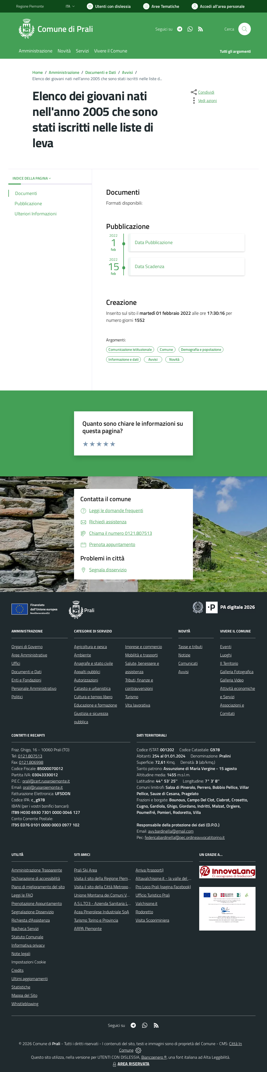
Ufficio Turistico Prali (153, 895)
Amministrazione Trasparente (36, 870)
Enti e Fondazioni (26, 680)
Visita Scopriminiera (152, 920)
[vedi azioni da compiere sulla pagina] (203, 100)
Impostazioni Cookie (28, 962)
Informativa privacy (28, 945)
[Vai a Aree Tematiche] (161, 6)
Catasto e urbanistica (92, 688)
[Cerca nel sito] (244, 29)
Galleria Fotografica (236, 671)
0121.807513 (30, 756)
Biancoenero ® (154, 1057)
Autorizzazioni (86, 680)
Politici (17, 697)
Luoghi (226, 655)
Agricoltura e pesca (90, 646)
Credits (17, 970)
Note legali (20, 953)
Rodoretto (144, 912)
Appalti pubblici (87, 671)
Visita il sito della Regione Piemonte (105, 878)
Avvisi (127, 72)
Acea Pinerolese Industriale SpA (101, 912)
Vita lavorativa (137, 705)
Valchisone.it (146, 903)
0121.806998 (31, 762)
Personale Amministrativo (33, 688)
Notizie (184, 655)
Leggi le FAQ (22, 895)
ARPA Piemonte (88, 928)
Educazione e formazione (95, 705)
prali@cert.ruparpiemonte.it (46, 781)
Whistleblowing (24, 1003)
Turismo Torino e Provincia (96, 920)
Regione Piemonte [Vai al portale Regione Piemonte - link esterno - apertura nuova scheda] (30, 6)
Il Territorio (229, 663)
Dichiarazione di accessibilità (35, 878)
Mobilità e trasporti (141, 655)
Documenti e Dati (100, 72)
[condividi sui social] (202, 92)
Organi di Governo (27, 646)
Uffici (15, 663)
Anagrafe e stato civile (93, 663)
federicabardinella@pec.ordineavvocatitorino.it (185, 837)
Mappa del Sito (24, 995)
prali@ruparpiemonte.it (43, 787)
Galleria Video (232, 680)
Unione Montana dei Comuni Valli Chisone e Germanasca (123, 895)
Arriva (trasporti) (149, 870)
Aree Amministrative (29, 655)
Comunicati (188, 663)
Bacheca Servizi (25, 928)
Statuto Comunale (27, 937)
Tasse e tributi (190, 646)
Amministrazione (64, 72)
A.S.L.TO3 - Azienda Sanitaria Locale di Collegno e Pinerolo (124, 903)
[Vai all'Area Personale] (218, 6)
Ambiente (82, 655)
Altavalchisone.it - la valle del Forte (166, 878)
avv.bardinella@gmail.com (170, 831)
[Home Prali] (57, 29)
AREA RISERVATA (130, 1064)
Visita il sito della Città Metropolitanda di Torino (114, 887)
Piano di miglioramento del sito (38, 887)
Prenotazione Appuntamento (36, 903)
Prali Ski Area (85, 870)
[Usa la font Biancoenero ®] (109, 6)
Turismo (131, 697)
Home (37, 72)
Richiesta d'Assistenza (30, 920)
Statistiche (20, 987)
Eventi (225, 646)
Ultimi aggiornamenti (29, 978)
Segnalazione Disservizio (32, 912)
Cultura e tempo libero (93, 697)
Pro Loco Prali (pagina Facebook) (163, 887)
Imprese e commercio (143, 646)
